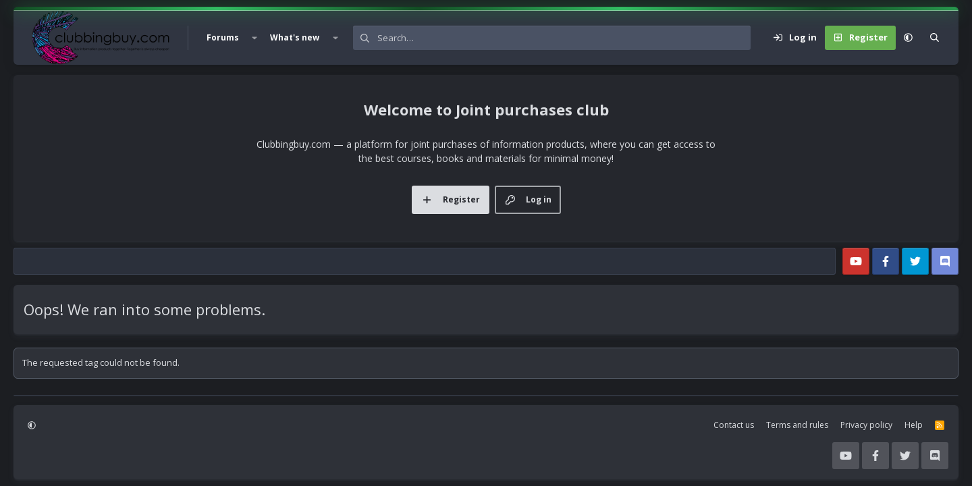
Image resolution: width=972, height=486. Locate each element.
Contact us (733, 425)
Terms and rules (797, 425)
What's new (294, 37)
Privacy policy (866, 425)
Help (914, 425)
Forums (223, 37)
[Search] (564, 38)
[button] (254, 38)
